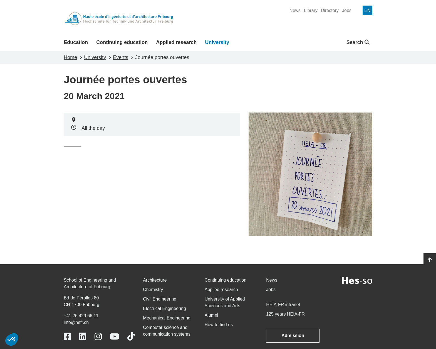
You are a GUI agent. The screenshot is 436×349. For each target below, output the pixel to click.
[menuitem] (295, 10)
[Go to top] (429, 260)
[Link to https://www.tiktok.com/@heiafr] (131, 336)
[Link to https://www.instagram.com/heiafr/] (98, 336)
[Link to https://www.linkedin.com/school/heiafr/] (82, 336)
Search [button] (358, 42)
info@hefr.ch (76, 322)
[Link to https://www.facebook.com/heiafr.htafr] (67, 336)
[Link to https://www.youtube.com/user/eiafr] (114, 336)
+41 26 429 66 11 (81, 315)
